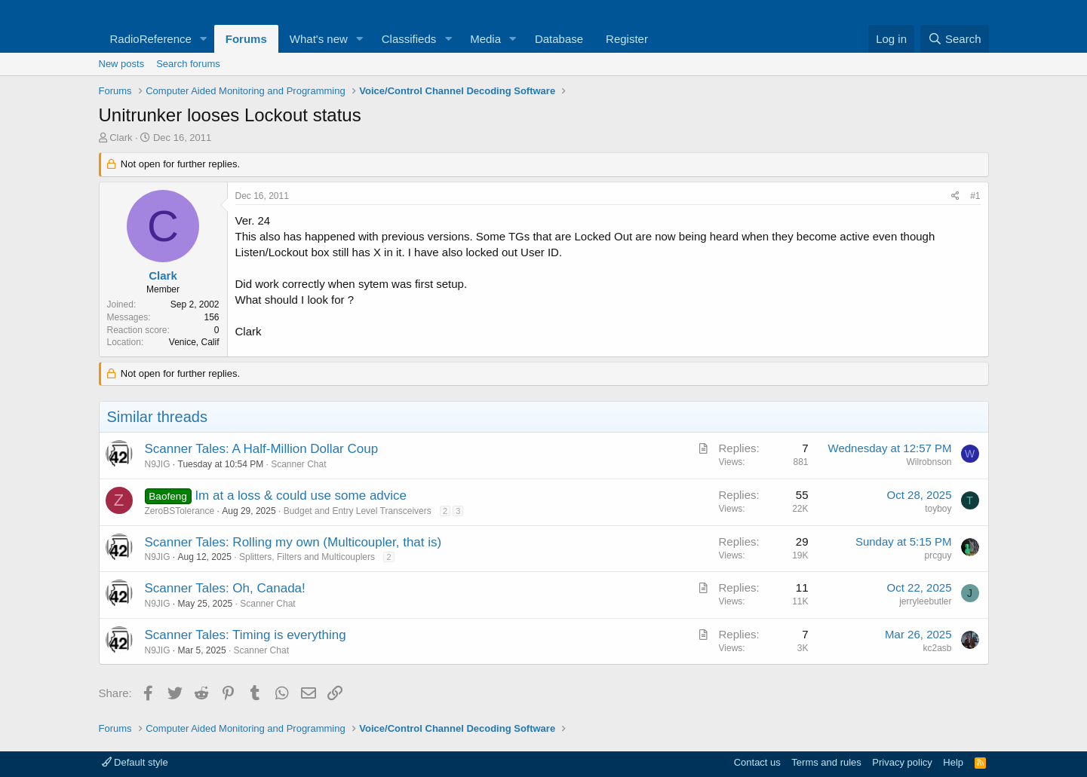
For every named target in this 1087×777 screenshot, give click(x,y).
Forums (246, 38)
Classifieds (409, 38)
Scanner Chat (298, 464)
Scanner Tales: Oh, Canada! (225, 588)
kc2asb (937, 648)
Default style (135, 762)
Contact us (757, 762)
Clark (120, 137)
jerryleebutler (925, 601)
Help (953, 762)
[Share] (955, 196)
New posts (122, 63)
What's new (319, 38)
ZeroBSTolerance (180, 511)
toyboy (938, 508)
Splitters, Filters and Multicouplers (307, 557)
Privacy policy (902, 762)
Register (627, 38)
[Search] (954, 39)
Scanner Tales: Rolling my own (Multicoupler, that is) (293, 542)
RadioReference (151, 38)
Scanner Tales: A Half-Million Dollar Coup (262, 449)
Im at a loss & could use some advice (301, 495)
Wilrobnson (928, 462)
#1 (975, 196)
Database (559, 38)
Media (485, 38)
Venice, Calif (194, 342)
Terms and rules (826, 762)
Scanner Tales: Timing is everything (245, 635)
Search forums (188, 63)
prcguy (937, 555)
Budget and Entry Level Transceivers (357, 511)
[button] (203, 39)
